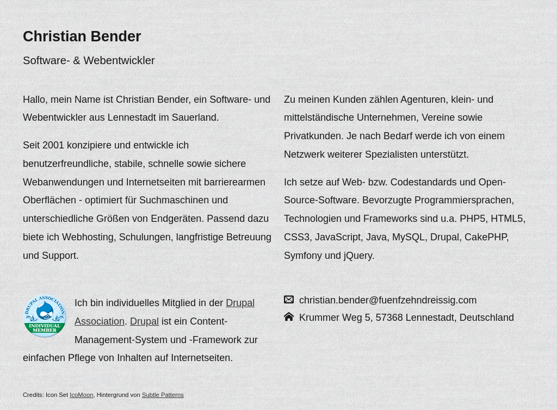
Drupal (144, 321)
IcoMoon (81, 395)
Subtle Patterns (163, 395)
